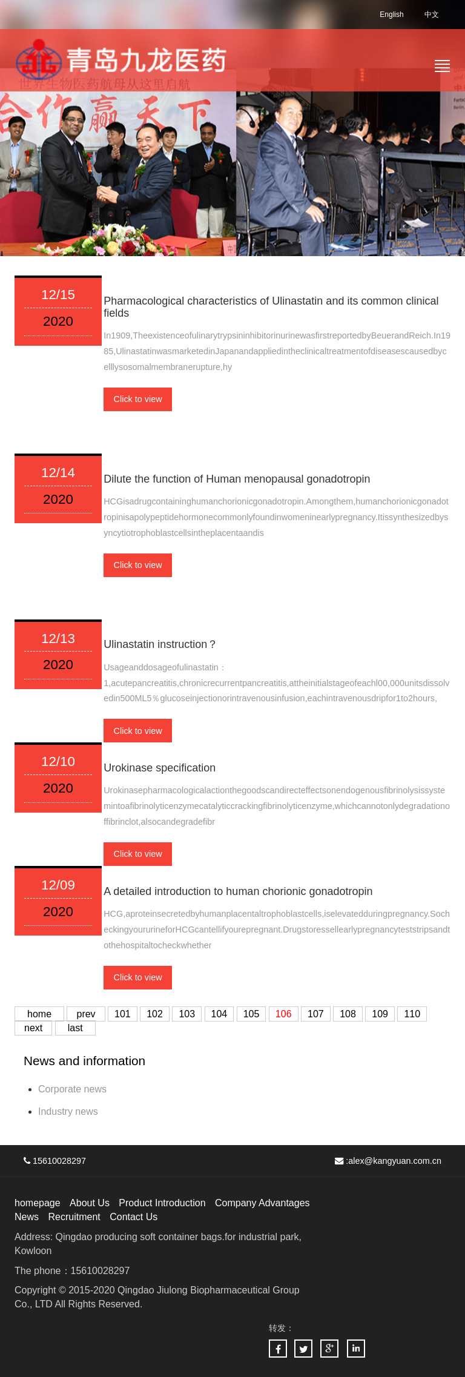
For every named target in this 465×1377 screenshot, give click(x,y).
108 (348, 1014)
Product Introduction (162, 1203)
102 (155, 1014)
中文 (431, 14)
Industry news (68, 1111)
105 (251, 1014)
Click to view (138, 399)
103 (187, 1014)
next (33, 1028)
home (39, 1014)
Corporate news (72, 1089)
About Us (90, 1203)
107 (316, 1014)
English (391, 14)
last (75, 1028)
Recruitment (74, 1217)
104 (219, 1014)
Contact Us (133, 1217)
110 (412, 1014)
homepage (38, 1203)
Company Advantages (262, 1203)
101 (122, 1014)
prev (85, 1014)
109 (380, 1014)
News (27, 1217)
